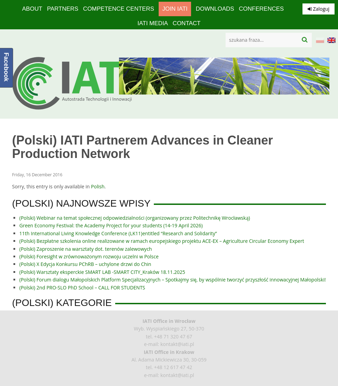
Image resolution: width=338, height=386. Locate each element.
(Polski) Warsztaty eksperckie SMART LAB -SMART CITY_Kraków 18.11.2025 (102, 272)
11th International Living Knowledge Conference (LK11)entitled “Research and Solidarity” (118, 233)
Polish (98, 186)
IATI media (152, 23)
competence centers (118, 9)
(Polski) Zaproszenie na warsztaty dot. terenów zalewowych (85, 249)
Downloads (215, 9)
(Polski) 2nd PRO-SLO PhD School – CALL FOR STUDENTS (82, 287)
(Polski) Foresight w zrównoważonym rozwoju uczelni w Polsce (89, 256)
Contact (187, 23)
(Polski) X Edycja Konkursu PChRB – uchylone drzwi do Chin (85, 264)
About (32, 9)
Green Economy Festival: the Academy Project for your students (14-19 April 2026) (111, 225)
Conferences (261, 9)
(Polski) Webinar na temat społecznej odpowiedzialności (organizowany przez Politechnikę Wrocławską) (134, 218)
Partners (62, 9)
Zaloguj (318, 9)
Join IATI (174, 9)
